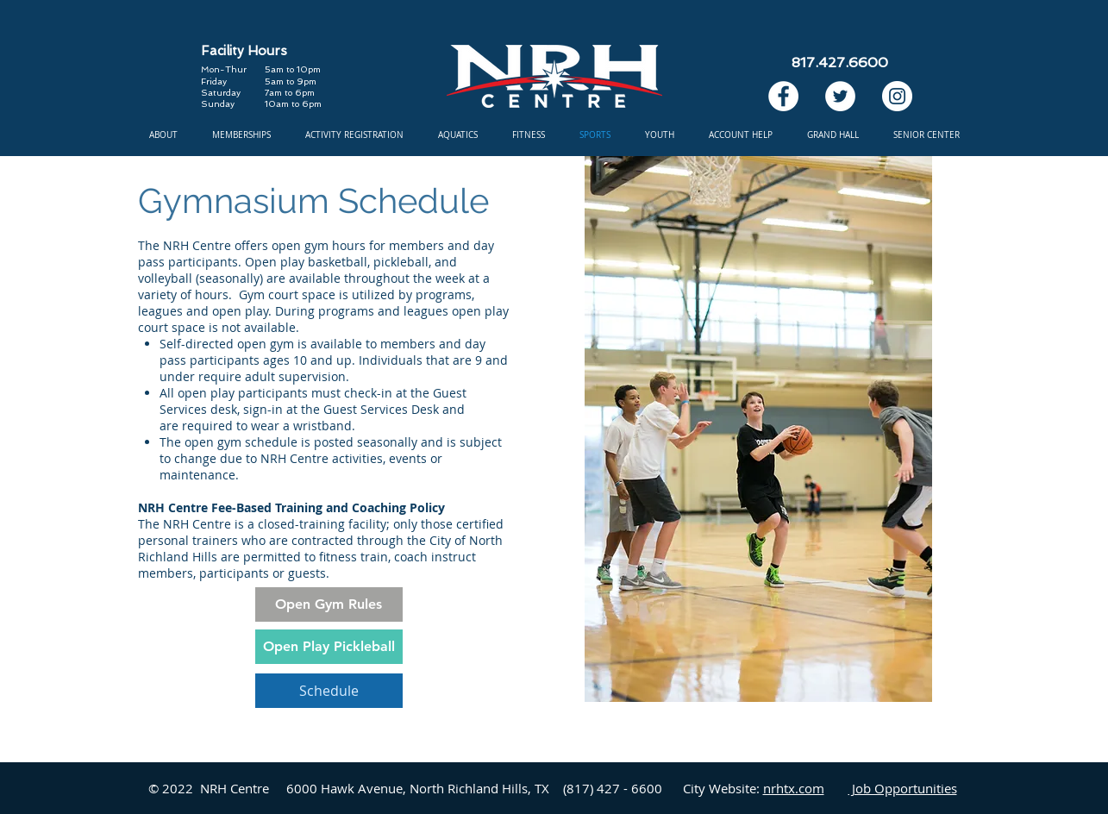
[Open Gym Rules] (329, 604)
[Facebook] (783, 96)
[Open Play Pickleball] (329, 646)
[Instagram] (897, 96)
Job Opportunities (902, 788)
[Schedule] (329, 690)
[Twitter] (840, 96)
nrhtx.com (793, 788)
